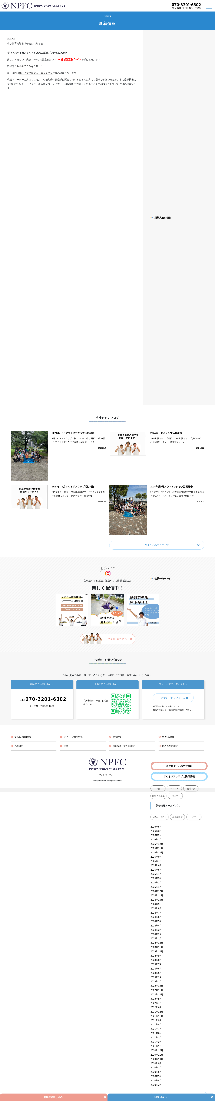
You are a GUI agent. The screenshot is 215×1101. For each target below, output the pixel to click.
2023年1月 (156, 981)
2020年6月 (156, 1072)
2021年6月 (156, 1033)
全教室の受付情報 (22, 736)
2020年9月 (156, 1063)
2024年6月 (156, 917)
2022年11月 (156, 990)
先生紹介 (18, 746)
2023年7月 (156, 964)
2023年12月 (156, 943)
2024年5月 (156, 921)
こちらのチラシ (22, 66)
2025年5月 (156, 869)
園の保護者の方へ (170, 746)
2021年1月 (156, 1046)
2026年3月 (156, 831)
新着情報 (117, 736)
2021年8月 (156, 1024)
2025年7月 (156, 861)
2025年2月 (156, 882)
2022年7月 (156, 1003)
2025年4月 (156, 874)
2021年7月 (156, 1029)
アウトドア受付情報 (73, 736)
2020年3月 (156, 1085)
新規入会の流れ (160, 217)
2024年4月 (156, 925)
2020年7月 (156, 1067)
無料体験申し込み (53, 1097)
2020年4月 (156, 1080)
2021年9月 (156, 1020)
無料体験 (191, 788)
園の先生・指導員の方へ (124, 746)
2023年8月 (156, 960)
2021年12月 (156, 1011)
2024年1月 (156, 938)
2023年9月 (156, 956)
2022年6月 (156, 1007)
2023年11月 (156, 947)
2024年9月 (156, 904)
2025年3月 (156, 878)
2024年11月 (156, 895)
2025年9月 (156, 856)
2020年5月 (156, 1076)
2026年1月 (156, 839)
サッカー (174, 788)
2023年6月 (156, 968)
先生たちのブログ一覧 (157, 545)
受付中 (175, 796)
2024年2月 (156, 934)
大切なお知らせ (159, 817)
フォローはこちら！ (120, 639)
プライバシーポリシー (107, 775)
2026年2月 (156, 835)
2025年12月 (156, 844)
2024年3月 (156, 930)
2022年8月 (156, 999)
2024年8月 (156, 908)
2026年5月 (156, 826)
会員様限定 (177, 817)
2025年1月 (156, 887)
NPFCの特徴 (168, 736)
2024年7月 (156, 913)
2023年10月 (156, 951)
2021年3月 (156, 1037)
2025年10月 (156, 852)
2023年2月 (156, 977)
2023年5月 (156, 973)
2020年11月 (156, 1054)
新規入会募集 (158, 796)
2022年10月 (156, 994)
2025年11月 (156, 848)
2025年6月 (156, 865)
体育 (158, 788)
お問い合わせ (160, 1097)
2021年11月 (156, 1016)
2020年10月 (156, 1059)
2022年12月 (156, 986)
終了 (194, 817)
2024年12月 (156, 891)
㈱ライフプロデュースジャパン (36, 73)
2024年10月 (156, 900)
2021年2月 (156, 1042)
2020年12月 (156, 1050)
